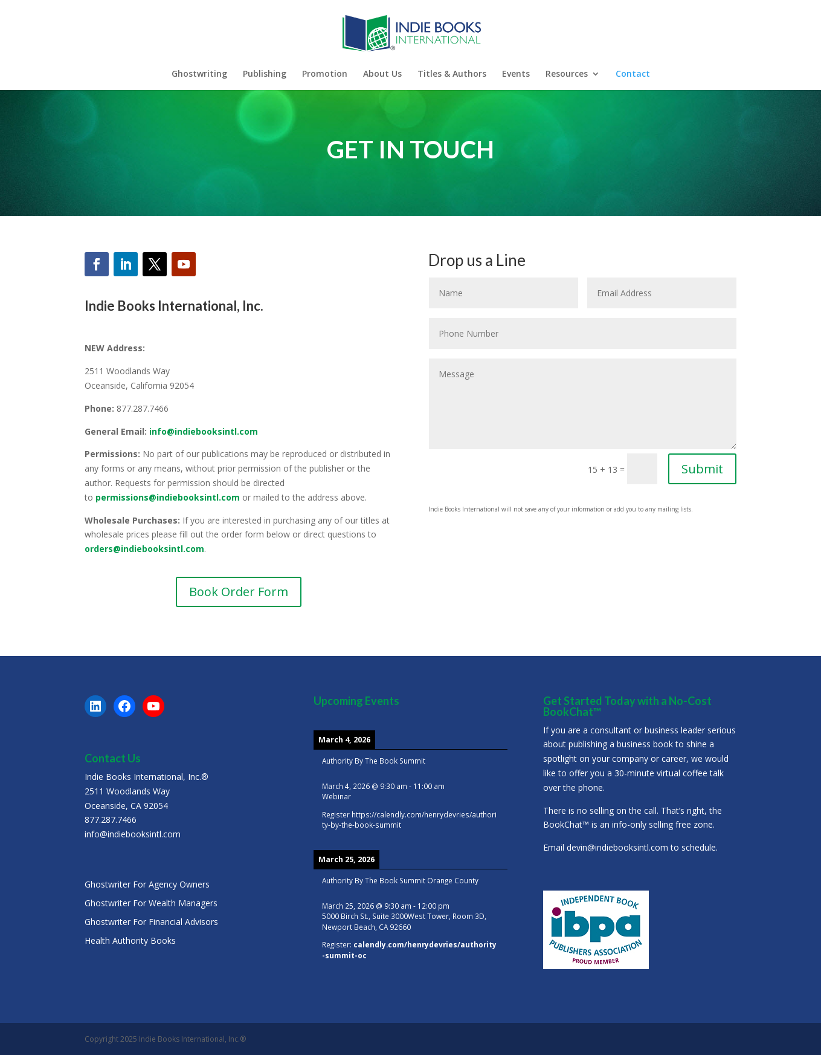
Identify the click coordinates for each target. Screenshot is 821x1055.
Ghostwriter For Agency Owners (147, 884)
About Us (382, 74)
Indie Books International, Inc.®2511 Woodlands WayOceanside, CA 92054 (146, 791)
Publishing (264, 74)
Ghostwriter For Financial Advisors (151, 921)
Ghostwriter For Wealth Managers (151, 903)
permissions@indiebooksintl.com (167, 497)
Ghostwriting (199, 74)
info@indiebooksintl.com (203, 431)
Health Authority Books (130, 940)
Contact (633, 74)
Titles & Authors (451, 74)
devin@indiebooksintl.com (617, 847)
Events (516, 74)
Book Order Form (238, 591)
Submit (702, 469)
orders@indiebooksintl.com (144, 548)
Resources (567, 74)
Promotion (324, 74)
